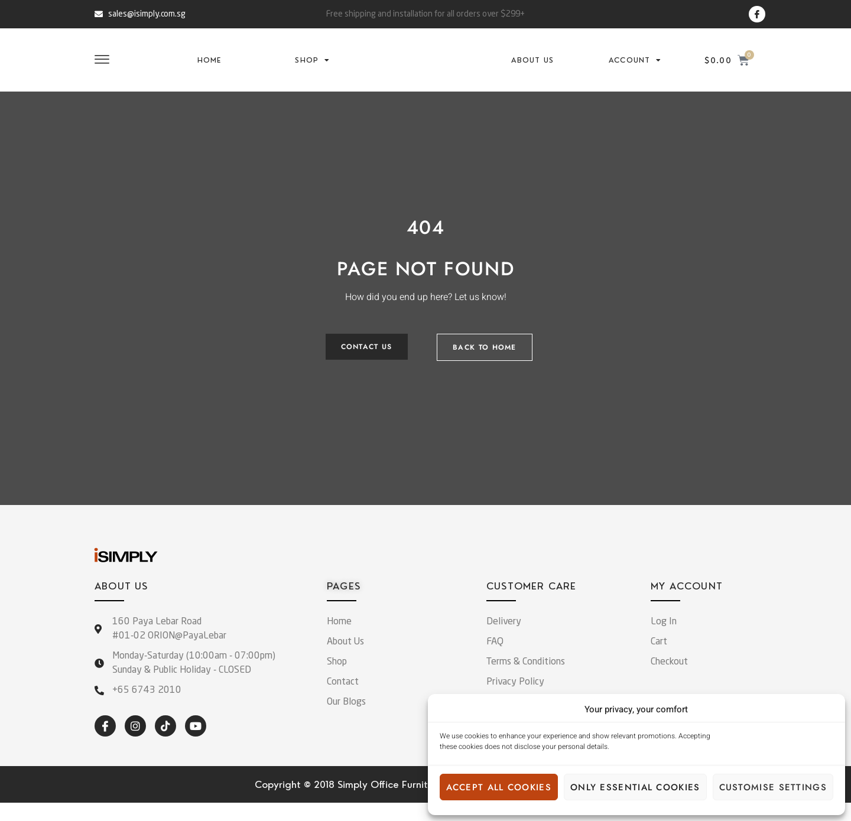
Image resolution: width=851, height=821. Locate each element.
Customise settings (773, 787)
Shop (312, 69)
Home (209, 69)
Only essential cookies (635, 787)
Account (635, 69)
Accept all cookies (498, 787)
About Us (532, 69)
